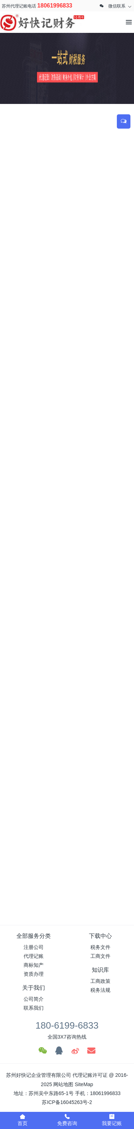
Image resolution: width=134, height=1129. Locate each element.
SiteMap (84, 1084)
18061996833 (54, 6)
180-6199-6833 (66, 1025)
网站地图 (63, 1084)
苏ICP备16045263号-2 (67, 1102)
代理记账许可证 (90, 1075)
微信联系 (116, 6)
